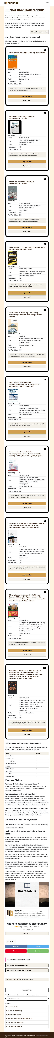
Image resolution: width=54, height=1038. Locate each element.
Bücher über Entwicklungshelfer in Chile (19, 970)
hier (46, 805)
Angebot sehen (27, 96)
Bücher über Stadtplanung (14, 1011)
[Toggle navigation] (47, 3)
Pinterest (16, 951)
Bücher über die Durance (13, 1014)
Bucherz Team (18, 910)
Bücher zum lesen (27, 990)
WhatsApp (38, 951)
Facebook (16, 946)
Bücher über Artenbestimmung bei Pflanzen (19, 1018)
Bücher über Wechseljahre (14, 1026)
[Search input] (26, 998)
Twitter (38, 946)
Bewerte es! (26, 933)
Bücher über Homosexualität (14, 1022)
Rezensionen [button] (27, 100)
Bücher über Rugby (12, 1007)
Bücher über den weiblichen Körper (17, 965)
